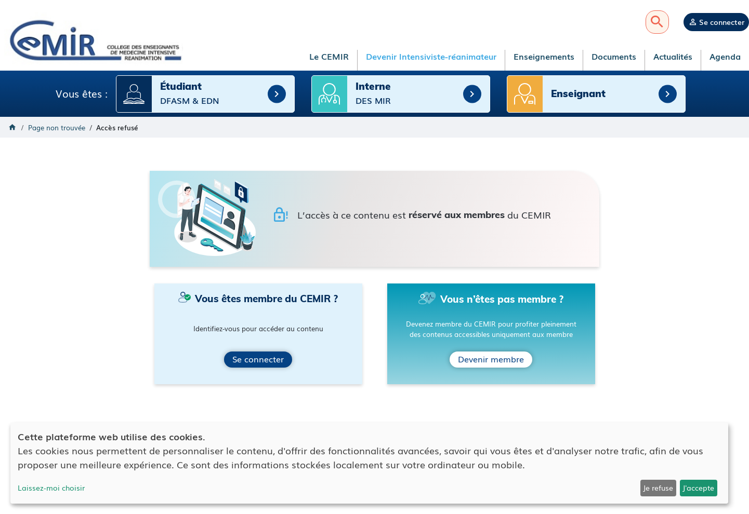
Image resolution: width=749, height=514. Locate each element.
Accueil (12, 126)
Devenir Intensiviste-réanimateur (431, 56)
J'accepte (698, 487)
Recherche (657, 22)
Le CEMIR (329, 56)
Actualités (672, 56)
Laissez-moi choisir (51, 487)
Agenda (725, 56)
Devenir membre (491, 358)
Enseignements (544, 56)
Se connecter (721, 22)
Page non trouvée (56, 127)
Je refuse (658, 487)
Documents (614, 56)
